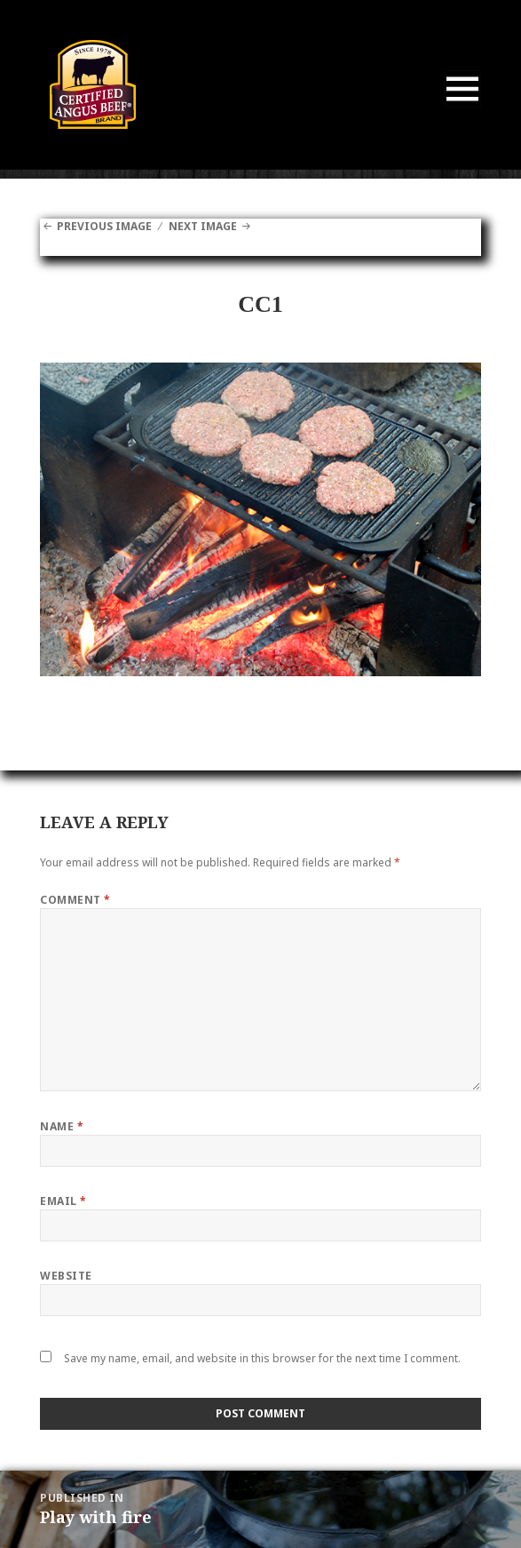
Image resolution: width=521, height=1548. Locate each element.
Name (61, 1126)
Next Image (203, 226)
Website (65, 1275)
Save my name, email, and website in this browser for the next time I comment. (262, 1358)
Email (63, 1201)
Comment (75, 899)
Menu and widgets (463, 107)
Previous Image (104, 226)
